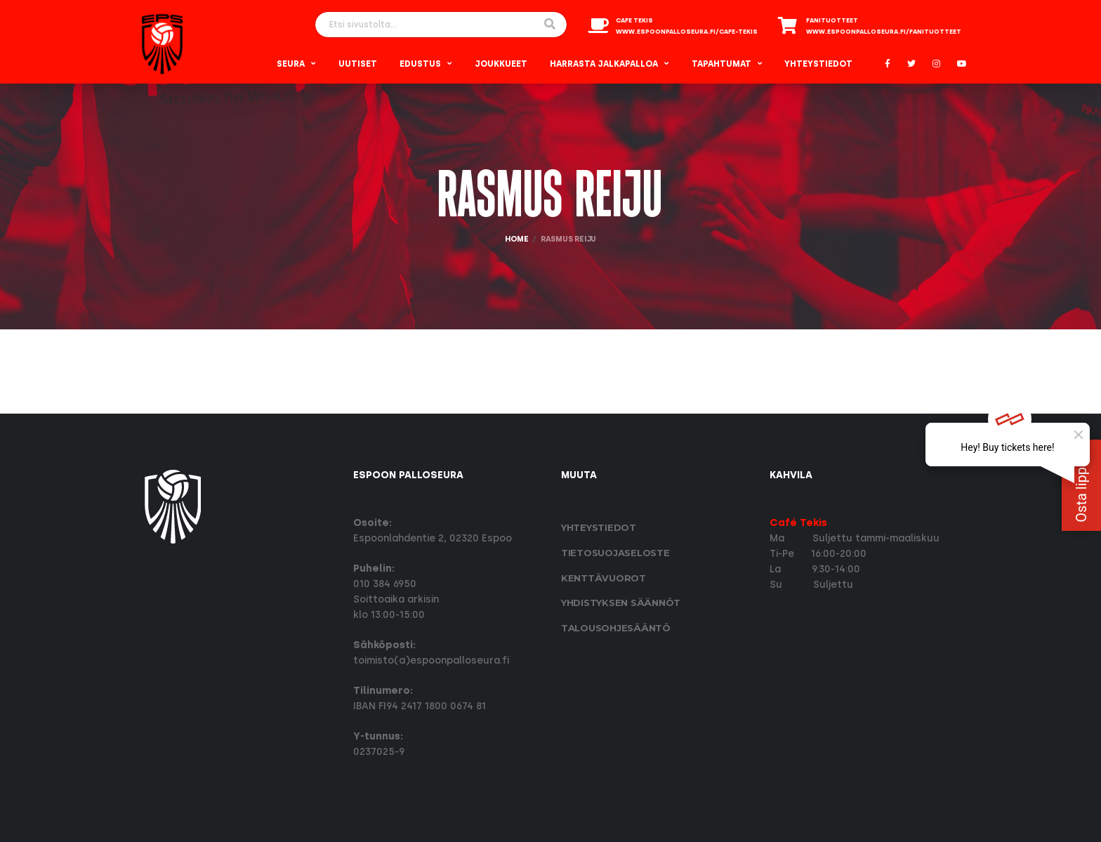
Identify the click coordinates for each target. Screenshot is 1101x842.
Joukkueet (501, 64)
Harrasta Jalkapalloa (604, 64)
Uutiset (357, 64)
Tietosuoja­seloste (615, 552)
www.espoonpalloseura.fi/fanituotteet (883, 31)
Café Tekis (798, 523)
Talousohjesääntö (616, 627)
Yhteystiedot (818, 64)
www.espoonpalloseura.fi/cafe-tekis (687, 31)
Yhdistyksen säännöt (620, 602)
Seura (291, 64)
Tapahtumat (721, 64)
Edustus (420, 64)
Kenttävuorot (603, 578)
